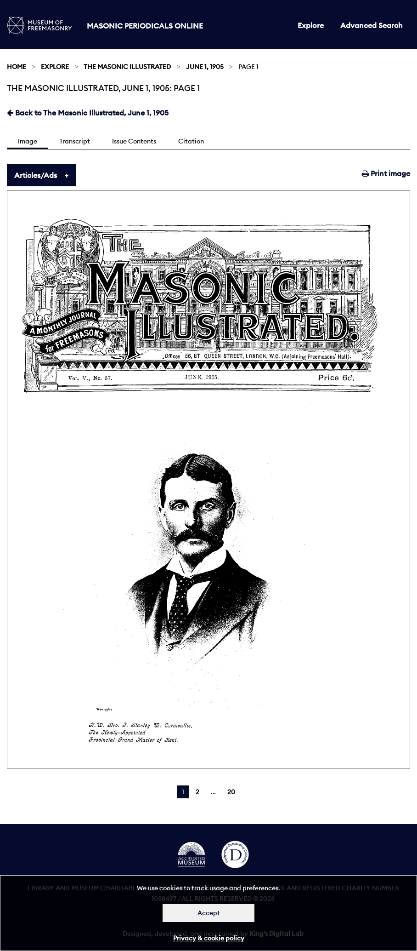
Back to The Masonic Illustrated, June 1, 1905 (88, 112)
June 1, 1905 (205, 67)
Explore (311, 25)
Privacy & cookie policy (208, 938)
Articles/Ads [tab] (35, 175)
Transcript (74, 141)
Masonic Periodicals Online (145, 25)
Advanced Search (371, 25)
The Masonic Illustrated (127, 67)
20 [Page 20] (231, 792)
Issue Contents (134, 141)
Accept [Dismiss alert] (208, 913)
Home (16, 67)
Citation (191, 141)
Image (27, 141)
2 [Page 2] (197, 792)
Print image (386, 173)
